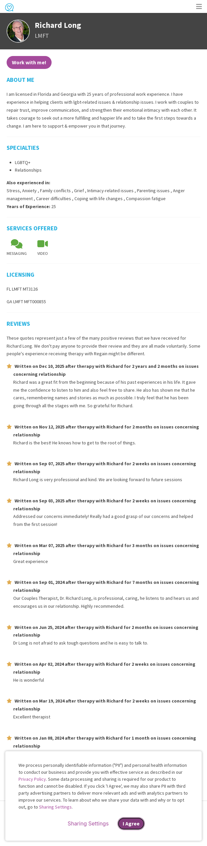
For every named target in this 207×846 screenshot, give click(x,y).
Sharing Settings (55, 807)
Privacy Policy (32, 779)
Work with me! (29, 62)
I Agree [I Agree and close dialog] (131, 823)
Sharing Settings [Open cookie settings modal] (87, 823)
